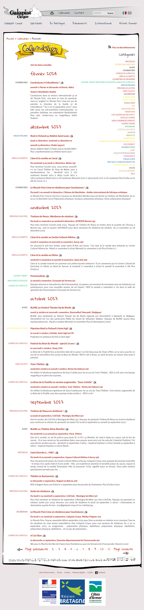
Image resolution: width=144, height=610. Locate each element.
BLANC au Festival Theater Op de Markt (50, 307)
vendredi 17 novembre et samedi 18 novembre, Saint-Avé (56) (58, 260)
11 (109, 549)
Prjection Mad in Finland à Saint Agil (49, 328)
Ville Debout (129, 144)
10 (102, 549)
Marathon (130, 112)
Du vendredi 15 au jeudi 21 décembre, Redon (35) (53, 163)
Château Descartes (126, 130)
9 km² (132, 150)
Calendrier (64, 12)
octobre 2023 (44, 299)
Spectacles (36, 23)
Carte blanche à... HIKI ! (42, 452)
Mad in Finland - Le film (124, 165)
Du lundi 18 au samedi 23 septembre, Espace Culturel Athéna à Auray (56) (64, 457)
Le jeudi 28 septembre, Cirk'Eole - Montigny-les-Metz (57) (57, 416)
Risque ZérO (129, 103)
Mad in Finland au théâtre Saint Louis (49, 136)
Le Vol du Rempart (127, 171)
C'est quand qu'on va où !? (123, 115)
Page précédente (32, 549)
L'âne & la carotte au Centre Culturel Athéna (53, 237)
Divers (132, 168)
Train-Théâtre (37, 364)
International (103, 23)
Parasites (130, 135)
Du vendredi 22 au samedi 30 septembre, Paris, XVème (56, 434)
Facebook (100, 573)
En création (129, 94)
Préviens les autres (126, 88)
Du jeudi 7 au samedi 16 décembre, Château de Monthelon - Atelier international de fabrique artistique (78, 192)
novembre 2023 (45, 207)
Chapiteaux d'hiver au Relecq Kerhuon (117, 141)
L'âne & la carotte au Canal (44, 158)
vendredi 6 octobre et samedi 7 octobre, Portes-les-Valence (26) (59, 369)
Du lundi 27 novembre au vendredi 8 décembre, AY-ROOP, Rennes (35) (62, 221)
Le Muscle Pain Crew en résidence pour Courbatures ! (57, 187)
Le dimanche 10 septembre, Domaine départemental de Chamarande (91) (65, 540)
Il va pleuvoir (129, 97)
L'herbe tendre (128, 124)
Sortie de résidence (40, 491)
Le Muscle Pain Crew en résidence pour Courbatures (57, 512)
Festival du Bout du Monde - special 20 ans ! (52, 343)
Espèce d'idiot (129, 100)
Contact (79, 12)
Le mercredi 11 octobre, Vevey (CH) (46, 348)
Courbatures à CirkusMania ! (45, 82)
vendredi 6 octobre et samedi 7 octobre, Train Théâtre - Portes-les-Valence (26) (66, 387)
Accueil (10, 38)
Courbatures (129, 70)
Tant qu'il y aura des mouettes (121, 162)
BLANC (132, 68)
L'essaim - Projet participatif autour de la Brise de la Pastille (108, 82)
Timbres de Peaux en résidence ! (47, 411)
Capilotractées (128, 109)
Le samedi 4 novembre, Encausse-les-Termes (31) (52, 281)
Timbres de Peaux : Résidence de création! (52, 216)
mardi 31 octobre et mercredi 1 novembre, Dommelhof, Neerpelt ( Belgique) (65, 312)
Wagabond (130, 127)
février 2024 (43, 74)
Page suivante (123, 550)
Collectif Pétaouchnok (124, 153)
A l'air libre (36, 535)
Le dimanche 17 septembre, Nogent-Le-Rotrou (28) (53, 481)
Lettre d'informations (47, 573)
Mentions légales (79, 573)
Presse (59, 573)
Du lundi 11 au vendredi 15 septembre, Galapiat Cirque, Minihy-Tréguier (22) (65, 517)
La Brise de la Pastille (125, 73)
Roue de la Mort (128, 118)
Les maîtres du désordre (123, 79)
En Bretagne (57, 23)
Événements (80, 23)
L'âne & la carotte (127, 76)
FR (123, 12)
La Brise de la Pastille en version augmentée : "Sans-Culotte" (61, 382)
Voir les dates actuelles (40, 65)
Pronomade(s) (37, 276)
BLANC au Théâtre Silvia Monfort (47, 429)
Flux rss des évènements (121, 47)
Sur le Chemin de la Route (123, 121)
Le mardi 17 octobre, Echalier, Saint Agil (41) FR (52, 333)
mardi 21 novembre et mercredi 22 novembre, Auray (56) (57, 242)
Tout (133, 174)
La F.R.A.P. (131, 133)
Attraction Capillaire (125, 65)
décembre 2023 (45, 127)
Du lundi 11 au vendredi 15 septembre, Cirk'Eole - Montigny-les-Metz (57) (64, 496)
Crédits (90, 573)
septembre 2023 (46, 402)
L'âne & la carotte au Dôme (44, 255)
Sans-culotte (129, 91)
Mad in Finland (128, 85)
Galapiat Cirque (13, 23)
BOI (133, 106)
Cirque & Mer (129, 159)
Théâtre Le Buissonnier (42, 476)
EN (129, 12)
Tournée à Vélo (128, 147)
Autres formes (128, 23)
